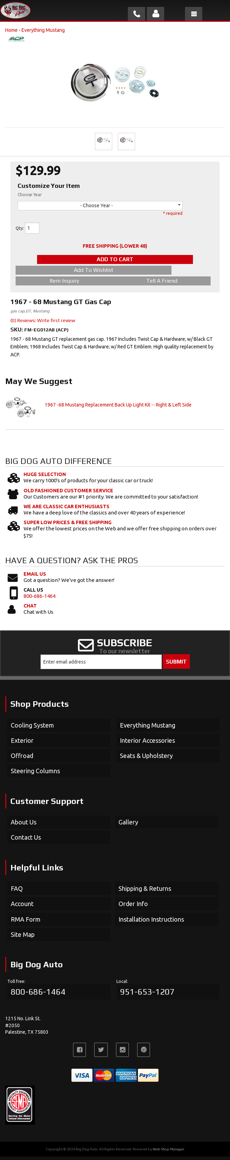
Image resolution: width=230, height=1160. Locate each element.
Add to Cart (115, 259)
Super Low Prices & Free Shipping (68, 525)
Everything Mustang (43, 30)
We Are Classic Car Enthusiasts (66, 510)
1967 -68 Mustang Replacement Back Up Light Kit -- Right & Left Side (118, 408)
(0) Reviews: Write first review (42, 324)
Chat (30, 609)
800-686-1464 (39, 599)
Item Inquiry (161, 273)
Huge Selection (45, 477)
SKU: (17, 333)
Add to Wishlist (64, 270)
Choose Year (30, 194)
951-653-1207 (147, 995)
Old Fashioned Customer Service (68, 494)
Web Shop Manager (168, 1152)
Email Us (35, 577)
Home (11, 30)
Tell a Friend (64, 284)
